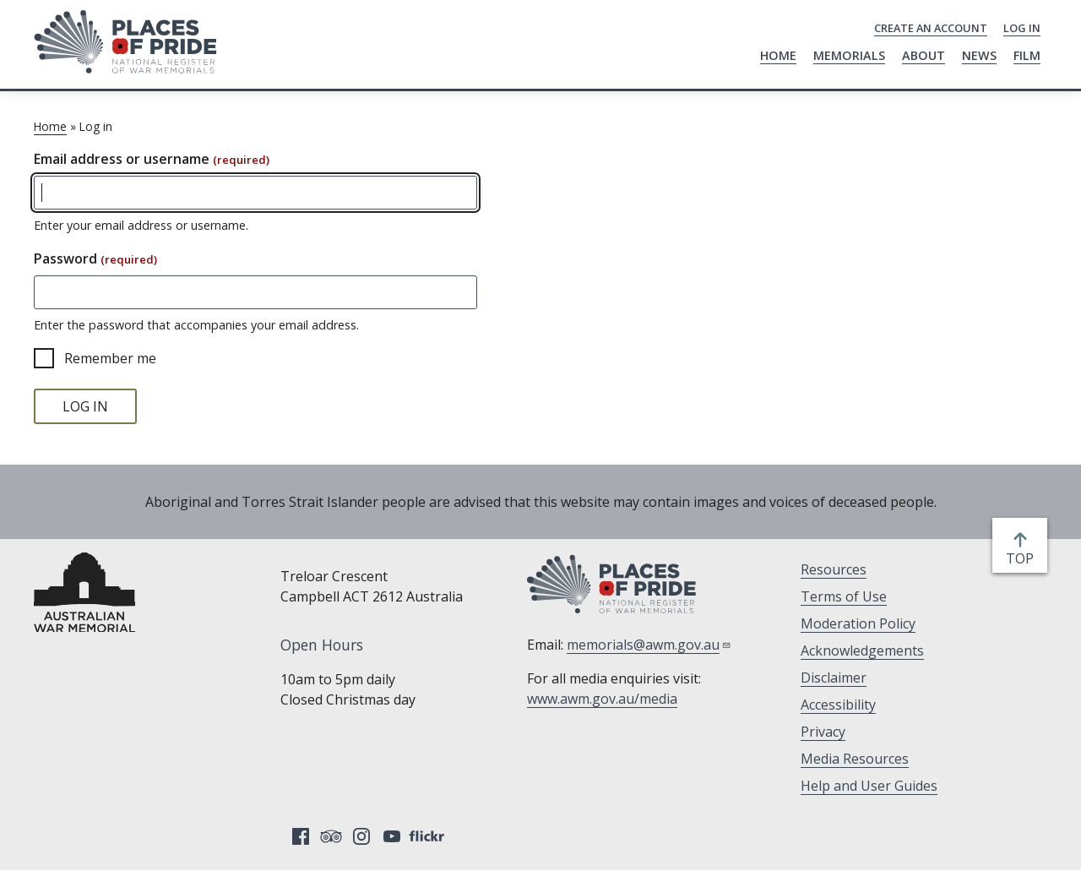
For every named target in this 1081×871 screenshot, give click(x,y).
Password (95, 258)
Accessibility (838, 704)
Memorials (849, 55)
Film (1026, 55)
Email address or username (151, 159)
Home (778, 55)
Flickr (429, 836)
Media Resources (855, 758)
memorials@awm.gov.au (649, 644)
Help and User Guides (869, 785)
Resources (833, 569)
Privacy (823, 731)
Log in (1021, 27)
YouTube (391, 836)
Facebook (300, 836)
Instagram (361, 836)
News (979, 55)
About (923, 55)
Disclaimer (833, 677)
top (1023, 558)
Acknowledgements (862, 650)
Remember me (110, 358)
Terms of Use (844, 596)
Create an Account (930, 27)
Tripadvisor (331, 836)
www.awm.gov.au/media (602, 698)
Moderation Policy (858, 623)
